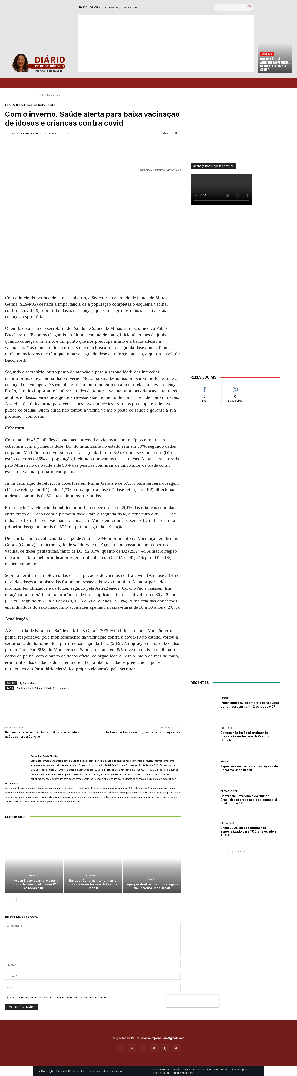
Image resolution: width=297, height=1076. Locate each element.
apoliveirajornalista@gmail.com (162, 1038)
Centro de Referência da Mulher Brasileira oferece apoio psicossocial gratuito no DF (248, 799)
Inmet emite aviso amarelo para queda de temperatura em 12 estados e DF (34, 884)
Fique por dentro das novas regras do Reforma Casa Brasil (151, 886)
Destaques (53, 95)
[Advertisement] (166, 43)
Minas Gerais (34, 105)
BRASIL (33, 875)
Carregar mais (235, 851)
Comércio (267, 53)
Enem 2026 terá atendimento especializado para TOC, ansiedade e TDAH (248, 831)
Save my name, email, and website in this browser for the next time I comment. (59, 997)
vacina (63, 688)
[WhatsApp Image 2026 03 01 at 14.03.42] (235, 295)
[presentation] (192, 1001)
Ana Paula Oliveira (29, 133)
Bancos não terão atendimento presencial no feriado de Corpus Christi (275, 64)
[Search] (249, 7)
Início (41, 95)
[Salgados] (235, 497)
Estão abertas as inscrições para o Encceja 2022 (143, 732)
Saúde (51, 105)
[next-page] (14, 899)
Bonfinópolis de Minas (29, 688)
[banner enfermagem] (235, 535)
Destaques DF (228, 791)
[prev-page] (7, 899)
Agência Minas (28, 683)
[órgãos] (235, 133)
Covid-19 (50, 688)
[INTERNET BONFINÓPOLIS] (235, 625)
